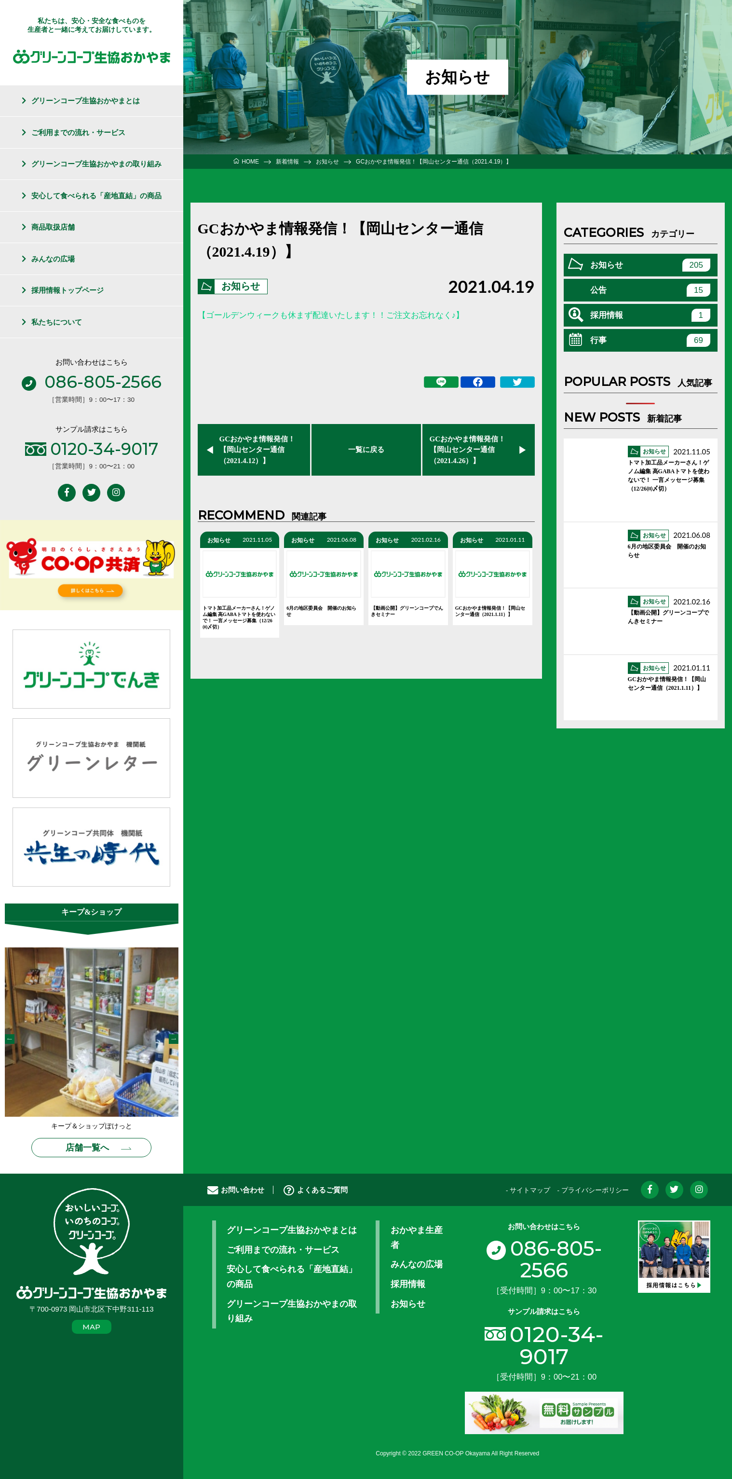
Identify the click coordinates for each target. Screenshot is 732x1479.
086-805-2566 (544, 1259)
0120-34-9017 (557, 1344)
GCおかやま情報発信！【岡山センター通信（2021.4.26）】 (468, 450)
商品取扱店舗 (53, 227)
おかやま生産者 (417, 1238)
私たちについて (56, 322)
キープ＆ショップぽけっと (91, 1126)
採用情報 (650, 315)
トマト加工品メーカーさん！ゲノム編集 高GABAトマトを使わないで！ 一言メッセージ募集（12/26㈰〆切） (239, 617)
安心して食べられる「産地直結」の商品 (96, 196)
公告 (650, 290)
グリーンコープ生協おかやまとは (85, 100)
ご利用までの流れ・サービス (78, 132)
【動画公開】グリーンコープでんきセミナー (407, 611)
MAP (91, 1326)
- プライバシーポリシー (592, 1190)
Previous (9, 1039)
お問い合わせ (235, 1190)
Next (173, 1039)
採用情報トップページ (67, 290)
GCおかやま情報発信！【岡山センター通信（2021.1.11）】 (490, 611)
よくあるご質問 (316, 1190)
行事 (650, 340)
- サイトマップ (528, 1190)
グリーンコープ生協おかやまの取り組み (96, 164)
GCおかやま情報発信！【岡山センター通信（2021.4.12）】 (257, 450)
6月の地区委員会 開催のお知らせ (321, 611)
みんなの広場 (53, 259)
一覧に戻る (366, 449)
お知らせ (241, 286)
